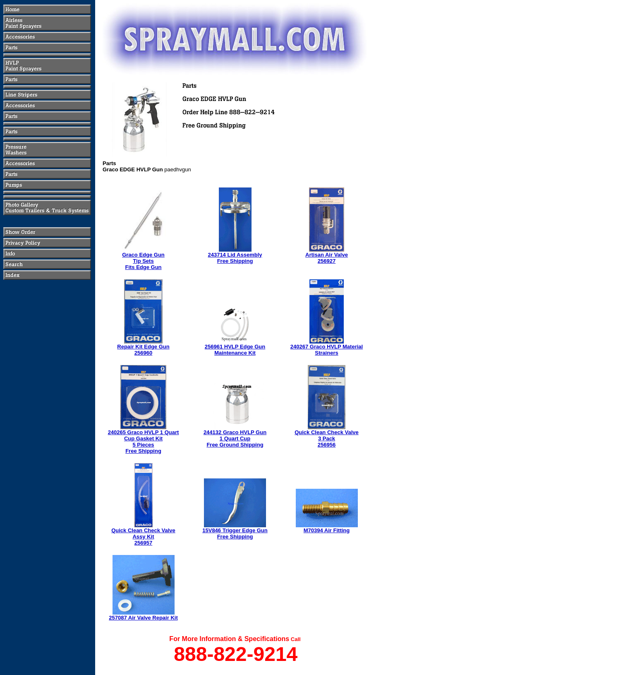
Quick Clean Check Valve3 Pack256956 (327, 438)
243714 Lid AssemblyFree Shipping (235, 258)
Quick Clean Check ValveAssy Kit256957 (143, 536)
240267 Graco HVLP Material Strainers (326, 350)
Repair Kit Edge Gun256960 (143, 350)
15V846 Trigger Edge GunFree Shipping (235, 533)
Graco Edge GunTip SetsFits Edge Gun (143, 261)
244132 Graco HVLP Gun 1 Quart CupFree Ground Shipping (235, 438)
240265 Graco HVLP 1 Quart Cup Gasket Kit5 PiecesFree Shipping (143, 441)
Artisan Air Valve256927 (326, 258)
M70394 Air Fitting (327, 530)
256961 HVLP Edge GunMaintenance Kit (235, 350)
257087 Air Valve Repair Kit (143, 618)
